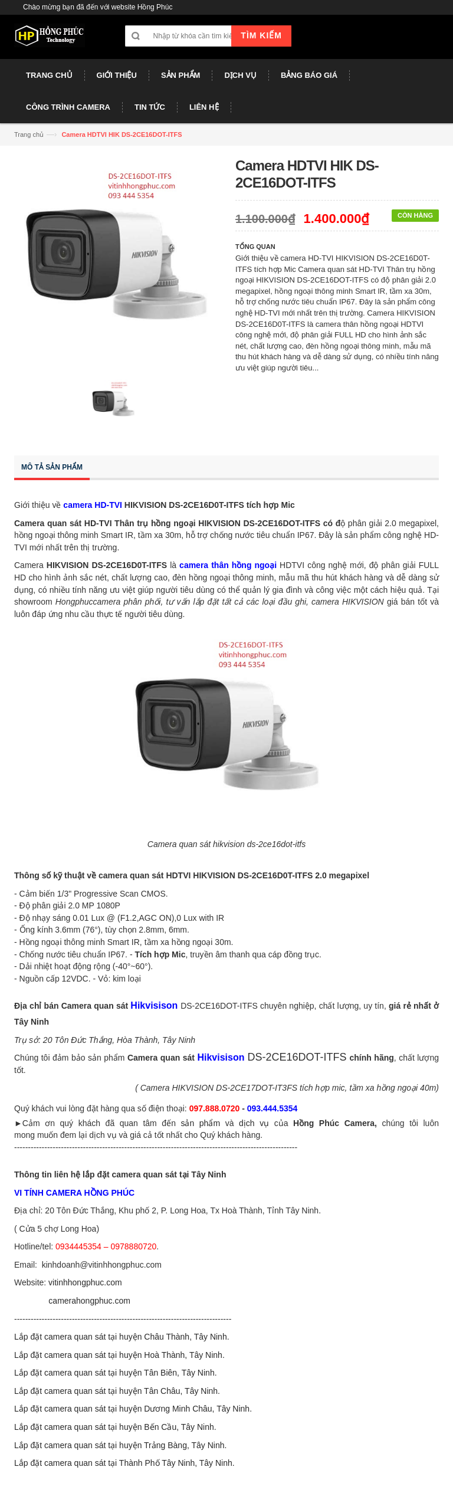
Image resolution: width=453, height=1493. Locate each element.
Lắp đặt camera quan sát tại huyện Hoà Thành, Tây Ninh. (119, 1355)
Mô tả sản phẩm (52, 467)
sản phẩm (200, 1123)
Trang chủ (29, 134)
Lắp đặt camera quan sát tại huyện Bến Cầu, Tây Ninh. (115, 1427)
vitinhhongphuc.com (85, 1282)
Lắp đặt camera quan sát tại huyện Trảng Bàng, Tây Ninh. (120, 1445)
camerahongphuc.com (89, 1300)
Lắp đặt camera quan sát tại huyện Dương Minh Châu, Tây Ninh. (133, 1408)
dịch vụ (254, 1123)
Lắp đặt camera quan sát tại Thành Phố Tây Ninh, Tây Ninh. (124, 1463)
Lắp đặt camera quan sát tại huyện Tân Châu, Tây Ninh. (117, 1391)
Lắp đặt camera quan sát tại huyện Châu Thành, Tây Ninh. (121, 1336)
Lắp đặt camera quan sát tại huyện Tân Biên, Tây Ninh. (115, 1372)
